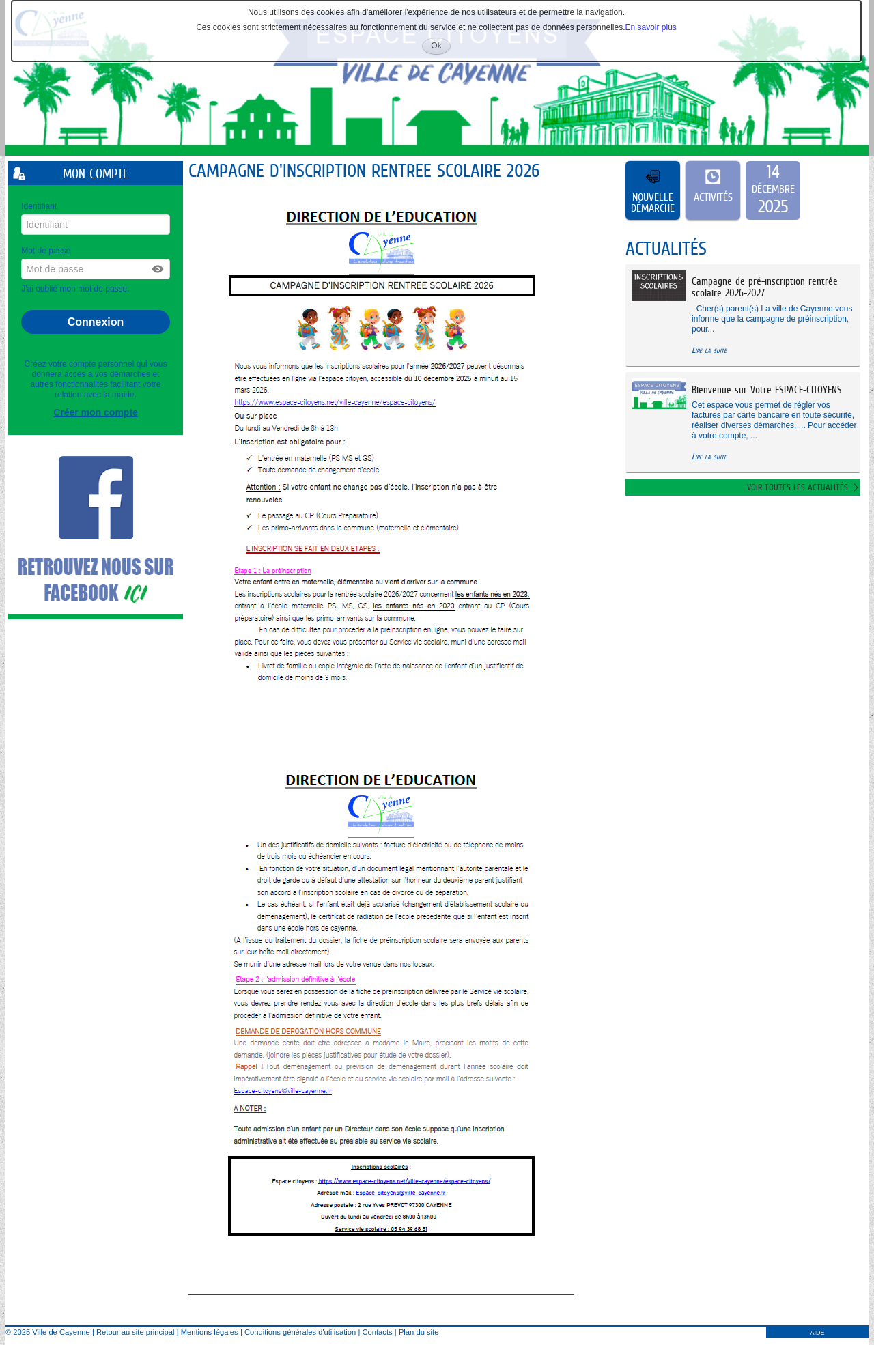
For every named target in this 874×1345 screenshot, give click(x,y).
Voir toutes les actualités (797, 487)
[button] (158, 269)
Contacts (377, 1332)
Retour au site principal (135, 1332)
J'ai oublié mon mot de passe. (76, 289)
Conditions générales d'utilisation (300, 1332)
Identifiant (39, 206)
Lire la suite (709, 350)
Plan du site (418, 1332)
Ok (440, 47)
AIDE (817, 1332)
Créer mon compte (95, 412)
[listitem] (773, 190)
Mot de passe (45, 250)
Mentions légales (209, 1332)
